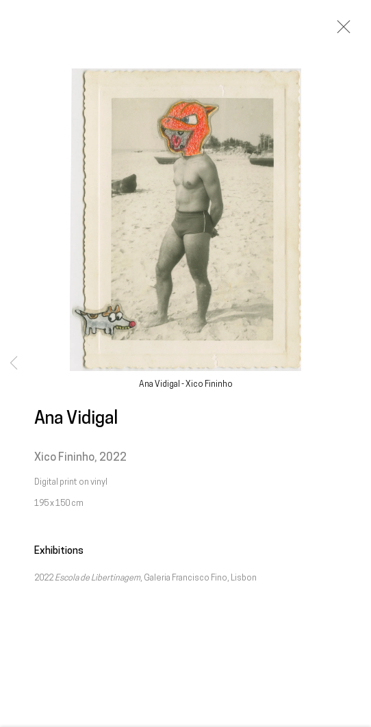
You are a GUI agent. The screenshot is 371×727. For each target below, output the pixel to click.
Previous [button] (13, 363)
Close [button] (340, 31)
